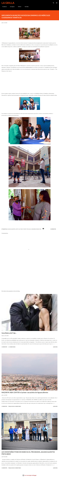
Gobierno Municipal (36, 229)
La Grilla (8, 2)
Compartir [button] (53, 229)
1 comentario (11, 346)
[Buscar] (53, 2)
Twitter (18, 6)
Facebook (4, 6)
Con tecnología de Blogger (29, 475)
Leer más (55, 346)
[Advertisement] (29, 277)
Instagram (11, 6)
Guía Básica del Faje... (9, 333)
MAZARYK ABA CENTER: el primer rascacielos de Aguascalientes (25, 392)
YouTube (26, 6)
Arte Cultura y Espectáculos (23, 229)
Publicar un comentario (14, 406)
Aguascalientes (11, 229)
